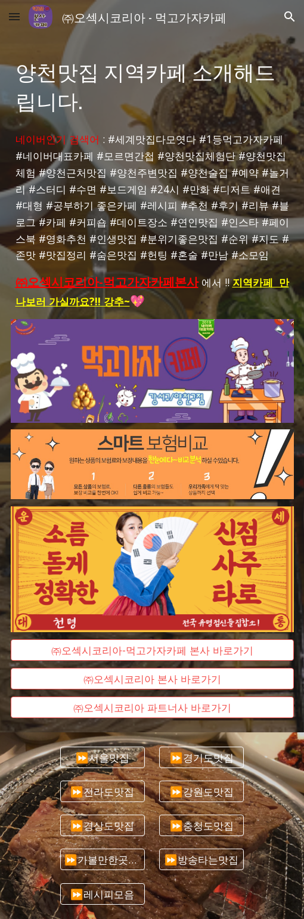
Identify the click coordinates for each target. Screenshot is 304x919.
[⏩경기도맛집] (201, 757)
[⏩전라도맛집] (102, 791)
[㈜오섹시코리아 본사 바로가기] (152, 678)
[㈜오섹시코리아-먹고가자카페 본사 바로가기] (152, 650)
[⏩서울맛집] (102, 757)
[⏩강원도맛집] (201, 791)
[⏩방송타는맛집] (201, 860)
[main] (152, 85)
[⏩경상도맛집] (102, 826)
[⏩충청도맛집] (201, 826)
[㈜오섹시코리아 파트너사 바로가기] (152, 707)
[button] (14, 16)
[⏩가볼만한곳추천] (102, 860)
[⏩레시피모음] (102, 894)
